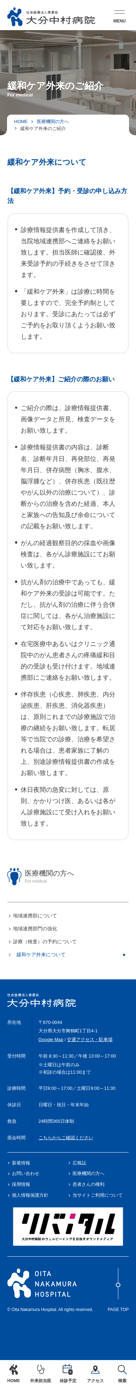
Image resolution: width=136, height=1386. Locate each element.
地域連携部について (35, 915)
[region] (68, 913)
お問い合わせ (25, 1173)
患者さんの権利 (88, 1184)
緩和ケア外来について (41, 954)
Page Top (118, 1290)
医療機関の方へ (53, 121)
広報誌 (79, 1163)
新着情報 (21, 1163)
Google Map (51, 1039)
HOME (21, 121)
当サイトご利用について (98, 1195)
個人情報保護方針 (30, 1195)
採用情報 (21, 1184)
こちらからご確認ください (66, 1137)
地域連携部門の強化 (35, 928)
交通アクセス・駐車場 (90, 1039)
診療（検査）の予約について (45, 941)
